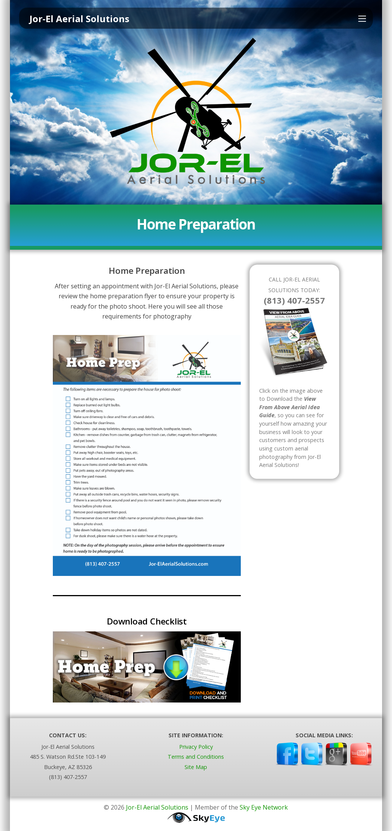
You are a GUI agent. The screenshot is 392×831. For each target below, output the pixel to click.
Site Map (196, 767)
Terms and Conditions (196, 756)
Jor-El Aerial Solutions (157, 807)
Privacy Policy (196, 746)
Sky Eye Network (264, 807)
